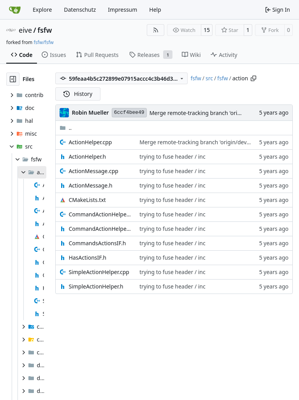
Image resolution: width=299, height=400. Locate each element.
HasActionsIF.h (87, 257)
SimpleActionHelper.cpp (99, 272)
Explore (42, 9)
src (209, 78)
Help (155, 9)
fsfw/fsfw (43, 42)
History (77, 93)
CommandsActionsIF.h (97, 243)
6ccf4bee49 (129, 112)
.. (66, 127)
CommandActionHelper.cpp (100, 214)
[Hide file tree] (12, 79)
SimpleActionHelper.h (96, 286)
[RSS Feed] (156, 30)
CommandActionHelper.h (100, 228)
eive (25, 30)
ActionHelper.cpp (90, 142)
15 (207, 30)
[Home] (15, 10)
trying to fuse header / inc (172, 156)
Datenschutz (80, 9)
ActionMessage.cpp (93, 171)
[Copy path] (253, 78)
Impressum (122, 9)
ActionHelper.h (87, 156)
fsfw (44, 30)
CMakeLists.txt (87, 200)
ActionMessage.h (90, 185)
